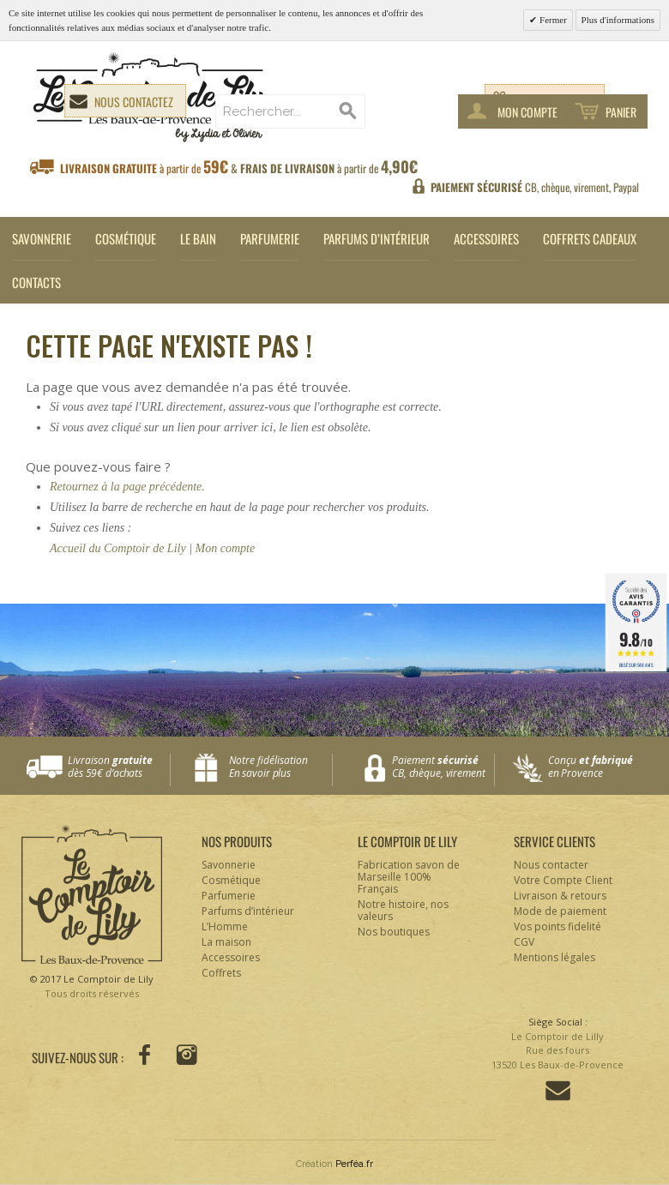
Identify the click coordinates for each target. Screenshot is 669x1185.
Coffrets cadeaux (589, 238)
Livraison (119, 767)
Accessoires (486, 238)
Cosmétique (125, 238)
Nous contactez (133, 102)
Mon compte (226, 548)
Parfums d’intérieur (376, 238)
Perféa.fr (354, 1164)
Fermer (552, 20)
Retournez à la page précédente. (127, 486)
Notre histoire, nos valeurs (403, 910)
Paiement (443, 767)
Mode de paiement (560, 911)
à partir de (239, 167)
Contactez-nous (557, 1090)
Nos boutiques (394, 931)
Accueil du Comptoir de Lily (118, 548)
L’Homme (225, 926)
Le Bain (198, 238)
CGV (524, 942)
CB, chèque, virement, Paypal (535, 186)
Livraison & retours (560, 895)
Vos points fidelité (557, 926)
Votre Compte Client (563, 880)
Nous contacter (551, 864)
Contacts (36, 282)
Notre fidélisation (276, 767)
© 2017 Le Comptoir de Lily (91, 986)
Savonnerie (41, 238)
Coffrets (221, 972)
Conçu (599, 767)
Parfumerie (269, 238)
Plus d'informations (618, 20)
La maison (226, 942)
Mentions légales (554, 957)
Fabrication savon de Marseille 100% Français (409, 876)
